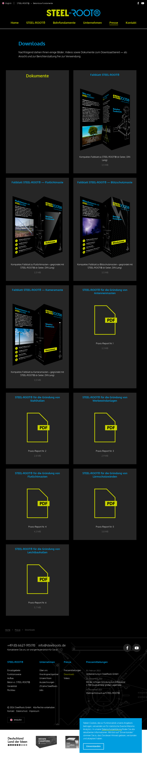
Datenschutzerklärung (112, 729)
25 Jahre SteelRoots (48, 686)
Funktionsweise (14, 674)
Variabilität (12, 686)
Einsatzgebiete (13, 670)
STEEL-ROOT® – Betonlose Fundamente (35, 3)
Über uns (43, 670)
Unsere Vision (45, 678)
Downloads (69, 674)
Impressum (34, 711)
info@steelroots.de (52, 645)
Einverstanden (93, 746)
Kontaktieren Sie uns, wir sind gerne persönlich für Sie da (32, 649)
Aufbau (10, 678)
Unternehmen (92, 22)
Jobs (41, 690)
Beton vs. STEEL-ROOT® (18, 682)
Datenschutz (21, 711)
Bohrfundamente (64, 22)
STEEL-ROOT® (35, 22)
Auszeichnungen (46, 682)
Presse (113, 22)
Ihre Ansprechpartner (49, 674)
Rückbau (11, 690)
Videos (67, 678)
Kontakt (131, 22)
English (8, 3)
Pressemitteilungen (72, 670)
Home (15, 22)
